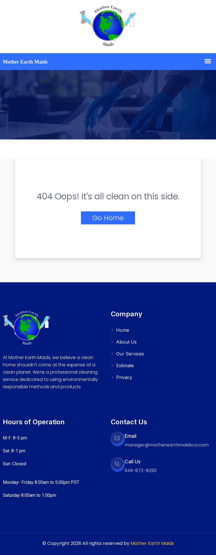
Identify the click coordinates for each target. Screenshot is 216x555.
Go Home (108, 217)
